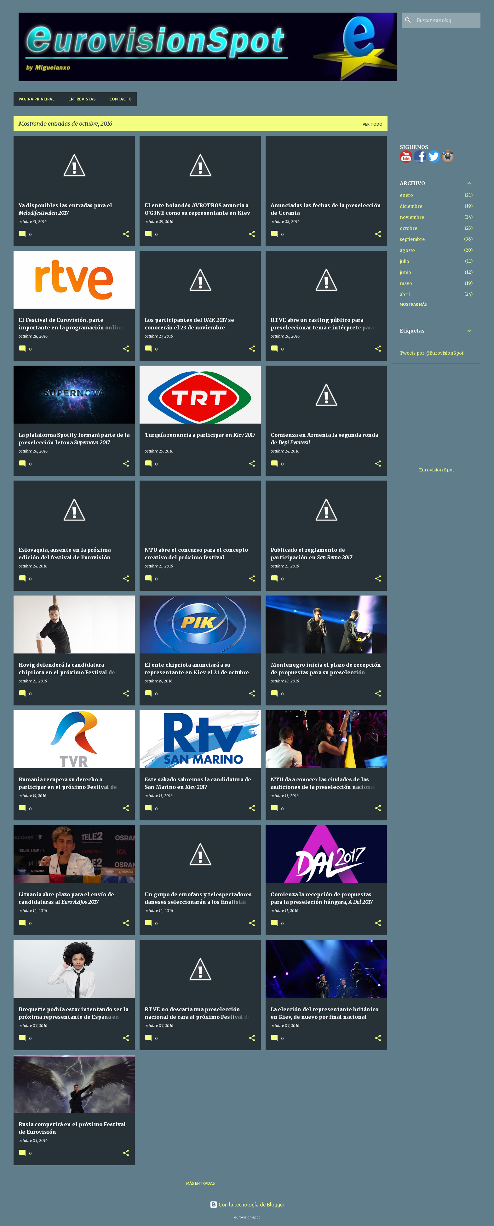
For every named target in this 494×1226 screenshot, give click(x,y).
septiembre (412, 239)
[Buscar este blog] (447, 20)
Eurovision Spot (436, 470)
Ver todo (372, 124)
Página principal (37, 99)
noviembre (412, 217)
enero (406, 195)
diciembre (411, 206)
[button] (126, 234)
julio (404, 261)
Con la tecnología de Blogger (247, 1204)
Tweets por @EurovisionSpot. (432, 353)
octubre (408, 228)
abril (405, 294)
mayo (406, 283)
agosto (407, 250)
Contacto (120, 99)
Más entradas (200, 1183)
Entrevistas (81, 99)
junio (405, 272)
